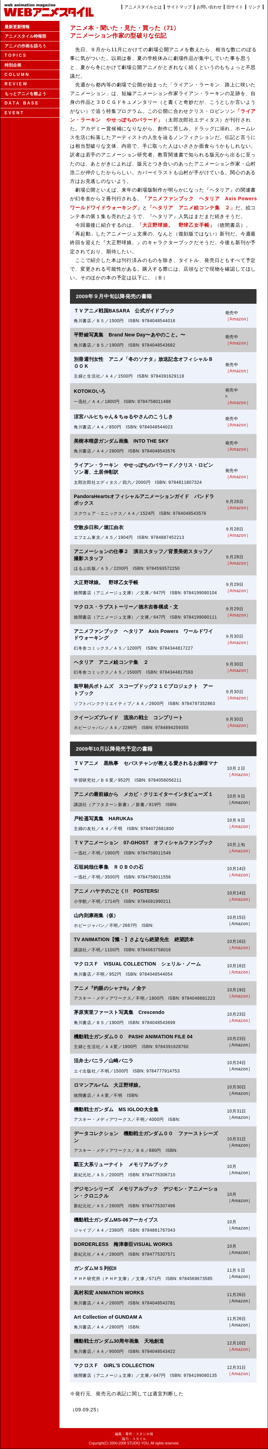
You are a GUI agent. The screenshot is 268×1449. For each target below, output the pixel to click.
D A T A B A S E (21, 103)
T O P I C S (15, 55)
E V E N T (14, 112)
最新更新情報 (17, 26)
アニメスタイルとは (143, 7)
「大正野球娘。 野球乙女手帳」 (176, 225)
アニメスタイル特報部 (25, 36)
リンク (254, 7)
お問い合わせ (209, 7)
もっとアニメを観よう (25, 93)
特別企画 (13, 65)
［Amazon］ (238, 319)
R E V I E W (16, 84)
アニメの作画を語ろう (25, 46)
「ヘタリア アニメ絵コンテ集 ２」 (191, 207)
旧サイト (235, 7)
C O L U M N (17, 74)
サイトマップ (179, 7)
